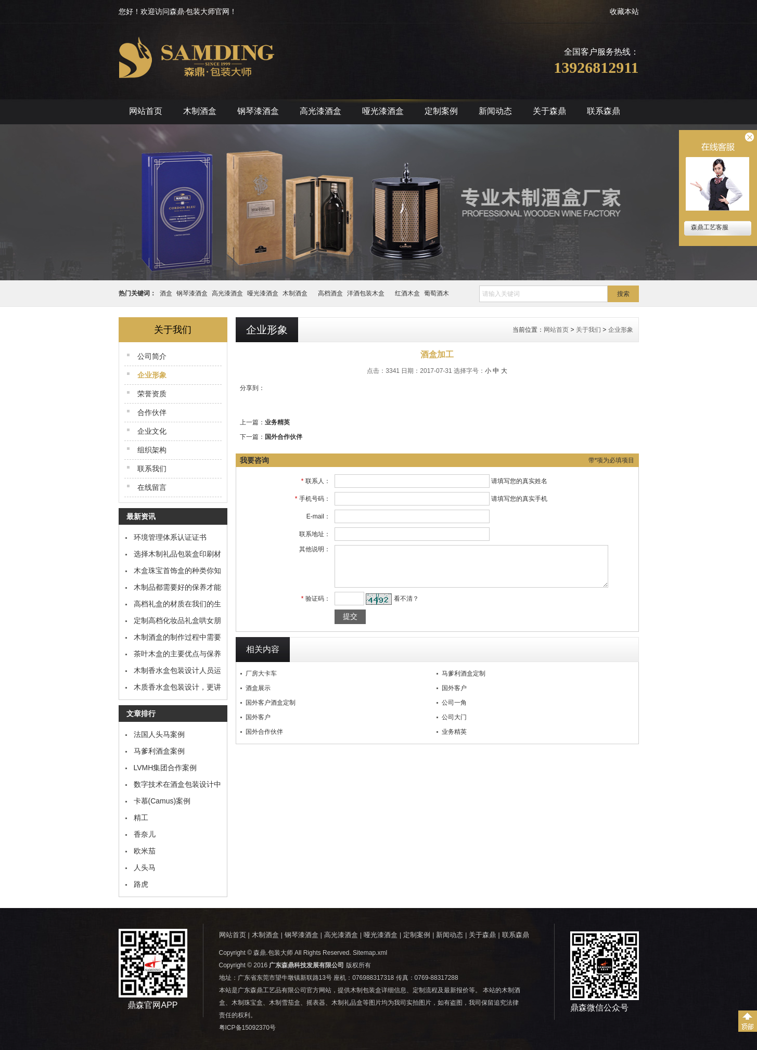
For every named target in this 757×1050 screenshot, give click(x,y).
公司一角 (454, 710)
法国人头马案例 (159, 734)
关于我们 (588, 329)
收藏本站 (624, 11)
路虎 (141, 884)
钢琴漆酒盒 (258, 111)
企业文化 (151, 431)
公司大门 (454, 725)
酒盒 (166, 293)
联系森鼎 (603, 111)
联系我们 (151, 468)
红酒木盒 (407, 293)
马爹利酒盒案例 (159, 751)
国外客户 (454, 695)
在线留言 (151, 487)
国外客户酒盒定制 (271, 710)
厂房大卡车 (261, 681)
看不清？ (400, 606)
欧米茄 (145, 851)
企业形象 (620, 329)
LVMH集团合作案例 (165, 767)
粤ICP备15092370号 (247, 1027)
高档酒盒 (330, 293)
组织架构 (151, 450)
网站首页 (145, 111)
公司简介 (151, 356)
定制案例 (441, 111)
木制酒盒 (199, 111)
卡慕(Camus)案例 (162, 801)
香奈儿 (145, 834)
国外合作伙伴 (283, 436)
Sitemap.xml (370, 952)
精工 (141, 817)
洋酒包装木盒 (369, 293)
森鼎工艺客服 (708, 227)
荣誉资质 (151, 394)
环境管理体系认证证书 (170, 537)
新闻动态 (495, 111)
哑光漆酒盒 (383, 111)
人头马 (145, 867)
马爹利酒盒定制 (463, 681)
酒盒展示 (258, 695)
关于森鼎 (549, 111)
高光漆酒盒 (320, 111)
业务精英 (277, 422)
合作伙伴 (151, 412)
